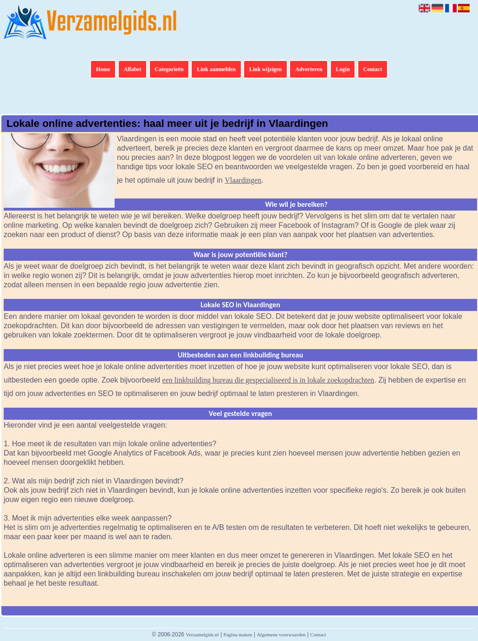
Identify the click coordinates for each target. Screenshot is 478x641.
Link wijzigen (265, 69)
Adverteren (308, 69)
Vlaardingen (243, 180)
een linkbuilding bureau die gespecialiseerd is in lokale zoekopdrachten (268, 380)
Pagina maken (237, 634)
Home (103, 69)
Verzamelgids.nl (202, 634)
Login (343, 69)
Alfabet (132, 69)
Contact (372, 69)
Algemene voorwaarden (281, 634)
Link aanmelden (216, 69)
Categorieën (169, 69)
